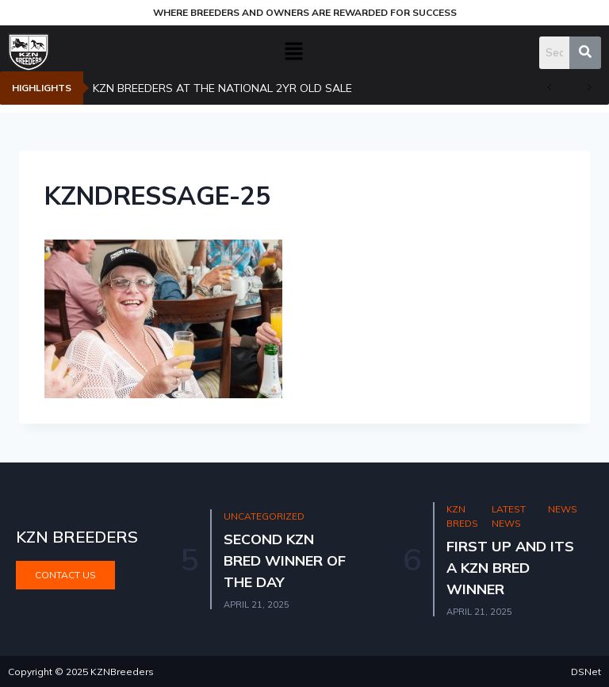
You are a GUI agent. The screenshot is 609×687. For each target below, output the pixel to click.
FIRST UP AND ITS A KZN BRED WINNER (511, 567)
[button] (294, 52)
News (562, 509)
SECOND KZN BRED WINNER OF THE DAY (285, 560)
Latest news (509, 516)
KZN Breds (463, 516)
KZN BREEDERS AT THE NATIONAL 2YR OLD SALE (222, 88)
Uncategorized (264, 516)
